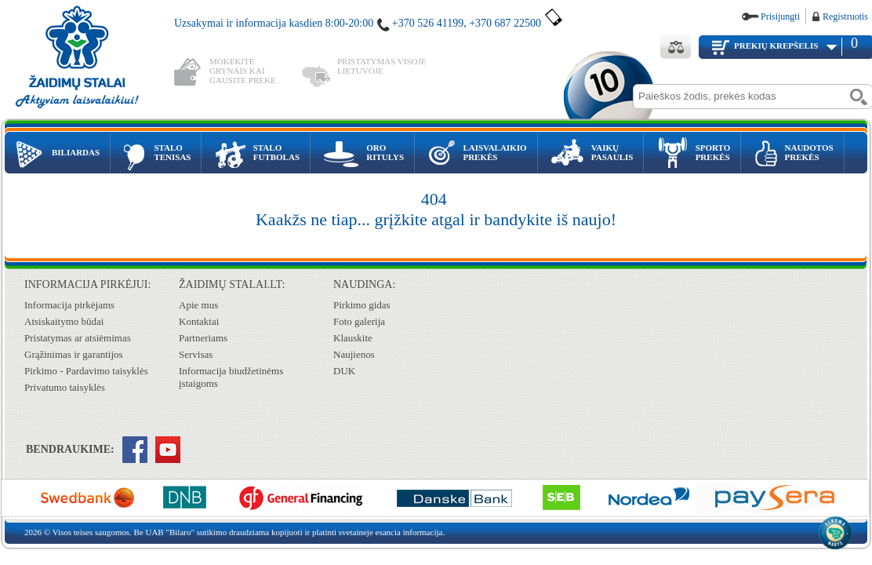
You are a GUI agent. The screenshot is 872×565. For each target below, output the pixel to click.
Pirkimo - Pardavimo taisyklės (86, 371)
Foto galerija (359, 321)
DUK (344, 371)
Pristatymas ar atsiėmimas (77, 338)
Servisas (196, 354)
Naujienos (354, 354)
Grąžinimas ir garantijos (73, 354)
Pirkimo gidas (362, 305)
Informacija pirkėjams (69, 305)
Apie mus (198, 305)
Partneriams (203, 338)
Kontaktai (199, 321)
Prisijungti (780, 16)
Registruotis (845, 16)
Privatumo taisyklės (64, 387)
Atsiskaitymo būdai (64, 321)
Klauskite (352, 338)
